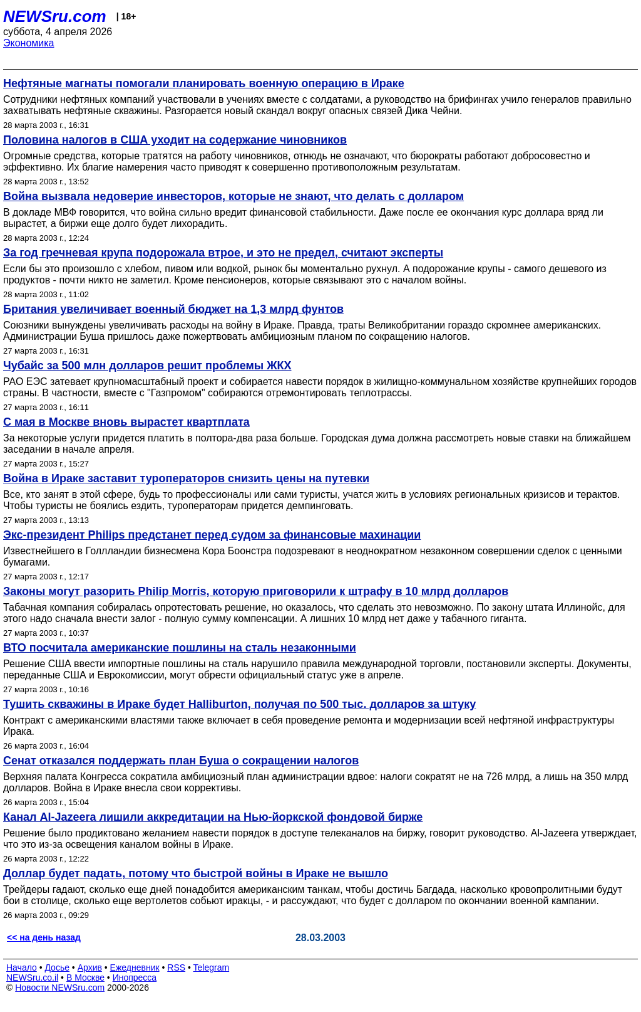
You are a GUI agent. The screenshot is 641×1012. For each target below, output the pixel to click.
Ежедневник (135, 967)
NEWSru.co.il (32, 977)
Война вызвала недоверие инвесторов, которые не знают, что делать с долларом (233, 196)
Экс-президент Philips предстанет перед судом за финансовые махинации (212, 535)
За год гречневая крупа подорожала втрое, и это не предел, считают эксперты (223, 252)
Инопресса (135, 977)
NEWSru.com (54, 16)
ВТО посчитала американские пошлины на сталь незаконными (179, 647)
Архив (90, 967)
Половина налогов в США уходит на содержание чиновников (175, 140)
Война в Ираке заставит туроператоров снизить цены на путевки (186, 478)
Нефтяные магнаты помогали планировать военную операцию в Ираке (203, 83)
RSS (176, 967)
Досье (56, 967)
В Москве (85, 977)
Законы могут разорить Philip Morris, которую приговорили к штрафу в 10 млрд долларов (255, 591)
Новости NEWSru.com (60, 988)
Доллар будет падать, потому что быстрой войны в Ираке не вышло (195, 873)
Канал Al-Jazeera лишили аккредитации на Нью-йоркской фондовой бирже (213, 817)
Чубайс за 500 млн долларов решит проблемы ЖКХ (147, 365)
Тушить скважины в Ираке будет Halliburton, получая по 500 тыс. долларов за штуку (239, 704)
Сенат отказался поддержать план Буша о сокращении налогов (181, 760)
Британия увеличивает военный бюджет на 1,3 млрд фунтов (173, 309)
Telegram (211, 967)
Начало (21, 967)
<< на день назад (44, 937)
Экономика (28, 43)
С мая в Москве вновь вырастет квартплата (126, 422)
